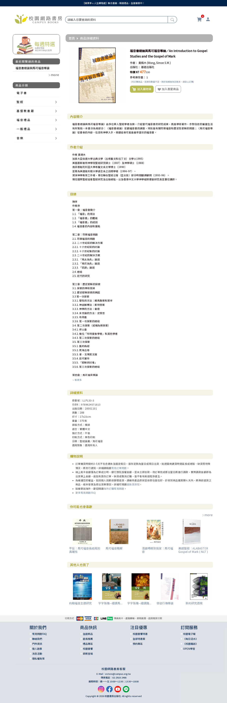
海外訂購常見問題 (114, 488)
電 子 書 (22, 93)
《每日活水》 (190, 639)
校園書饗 (88, 648)
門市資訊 (37, 643)
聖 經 (20, 102)
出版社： (135, 67)
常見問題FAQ (39, 634)
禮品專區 (88, 643)
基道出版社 (147, 67)
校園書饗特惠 (140, 634)
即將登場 (88, 653)
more (207, 514)
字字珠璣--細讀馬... (110, 603)
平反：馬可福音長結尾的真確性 (84, 550)
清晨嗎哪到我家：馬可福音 (157, 550)
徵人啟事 (37, 648)
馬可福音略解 (114, 548)
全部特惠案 (139, 639)
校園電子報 (189, 634)
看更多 (77, 379)
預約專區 (138, 643)
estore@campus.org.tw (118, 673)
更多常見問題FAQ (85, 492)
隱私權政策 (38, 658)
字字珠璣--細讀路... (139, 603)
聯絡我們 (37, 639)
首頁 (72, 38)
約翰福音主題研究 (80, 603)
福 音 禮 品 (23, 120)
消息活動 (37, 653)
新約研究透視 (194, 603)
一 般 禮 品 (23, 129)
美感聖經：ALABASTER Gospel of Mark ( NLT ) (193, 550)
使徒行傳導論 (164, 603)
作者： (134, 63)
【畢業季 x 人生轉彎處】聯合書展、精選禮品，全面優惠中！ (114, 3)
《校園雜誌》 (190, 643)
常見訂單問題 (119, 468)
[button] (122, 51)
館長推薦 (88, 639)
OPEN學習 (189, 648)
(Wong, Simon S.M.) (159, 63)
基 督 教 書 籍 (25, 111)
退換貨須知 (133, 484)
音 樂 (20, 138)
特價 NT (134, 72)
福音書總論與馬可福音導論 (33, 68)
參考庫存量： (138, 77)
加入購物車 (141, 89)
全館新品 (88, 634)
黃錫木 (142, 63)
